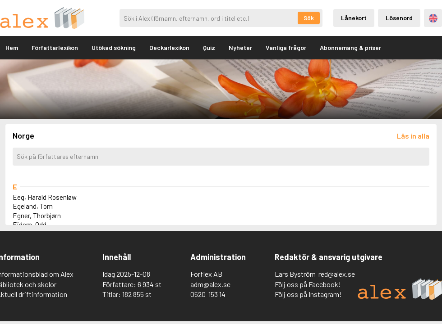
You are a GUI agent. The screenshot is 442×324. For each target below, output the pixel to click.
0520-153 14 (208, 294)
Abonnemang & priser (350, 47)
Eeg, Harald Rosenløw (45, 197)
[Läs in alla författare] (413, 135)
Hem (11, 47)
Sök (309, 18)
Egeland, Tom (33, 206)
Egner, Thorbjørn (37, 216)
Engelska (433, 18)
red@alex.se (336, 274)
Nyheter (240, 47)
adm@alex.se (210, 284)
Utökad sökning (114, 47)
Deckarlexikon (169, 47)
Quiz (209, 47)
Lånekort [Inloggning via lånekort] (354, 18)
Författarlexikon (55, 47)
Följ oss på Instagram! (308, 294)
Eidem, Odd (29, 224)
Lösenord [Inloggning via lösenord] (399, 18)
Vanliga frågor (286, 47)
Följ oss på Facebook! (308, 284)
